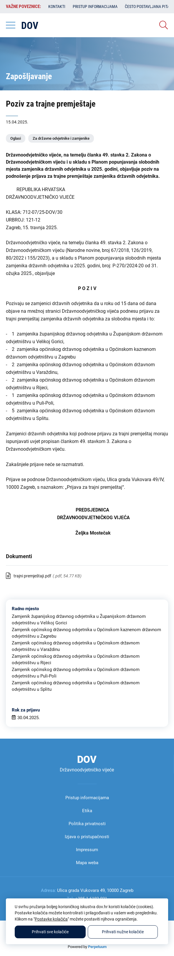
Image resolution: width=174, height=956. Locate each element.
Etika (87, 810)
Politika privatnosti (87, 823)
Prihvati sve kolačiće (50, 931)
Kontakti (56, 6)
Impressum (87, 849)
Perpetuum (97, 946)
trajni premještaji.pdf (32, 576)
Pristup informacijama (95, 6)
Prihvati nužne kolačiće (123, 931)
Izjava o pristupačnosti (87, 836)
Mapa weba (87, 862)
